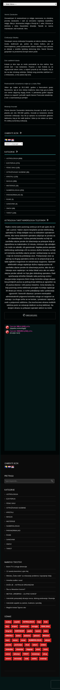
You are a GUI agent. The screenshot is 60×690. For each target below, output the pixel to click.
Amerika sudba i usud (14, 580)
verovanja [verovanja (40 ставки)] (17, 659)
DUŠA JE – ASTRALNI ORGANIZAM (20, 585)
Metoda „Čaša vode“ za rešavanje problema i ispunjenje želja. (29, 576)
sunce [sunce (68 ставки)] (8, 654)
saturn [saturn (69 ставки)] (35, 645)
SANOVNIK (10, 204)
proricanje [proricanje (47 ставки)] (18, 645)
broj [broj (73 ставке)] (7, 626)
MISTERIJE (10, 186)
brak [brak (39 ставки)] (45, 622)
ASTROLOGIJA (12, 158)
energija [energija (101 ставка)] (35, 626)
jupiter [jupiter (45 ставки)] (30, 631)
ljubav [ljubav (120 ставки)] (18, 636)
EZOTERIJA (10, 163)
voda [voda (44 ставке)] (26, 659)
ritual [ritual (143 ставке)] (27, 645)
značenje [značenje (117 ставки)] (43, 659)
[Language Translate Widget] (13, 143)
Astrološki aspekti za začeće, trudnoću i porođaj (24, 603)
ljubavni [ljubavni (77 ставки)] (36, 636)
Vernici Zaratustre (11, 14)
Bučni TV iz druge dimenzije (16, 567)
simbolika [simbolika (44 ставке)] (9, 649)
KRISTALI (10, 177)
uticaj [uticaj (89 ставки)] (45, 654)
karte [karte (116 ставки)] (46, 631)
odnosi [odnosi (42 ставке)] (47, 640)
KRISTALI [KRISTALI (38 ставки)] (9, 636)
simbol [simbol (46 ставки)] (43, 645)
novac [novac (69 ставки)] (23, 640)
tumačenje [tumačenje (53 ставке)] (35, 654)
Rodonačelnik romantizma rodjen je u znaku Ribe (22, 84)
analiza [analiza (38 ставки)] (8, 622)
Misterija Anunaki (10, 107)
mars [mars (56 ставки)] (7, 640)
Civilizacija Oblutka (11, 38)
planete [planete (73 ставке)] (8, 645)
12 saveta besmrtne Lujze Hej (17, 571)
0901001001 (30, 315)
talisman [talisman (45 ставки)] (17, 654)
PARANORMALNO (13, 195)
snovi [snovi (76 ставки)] (38, 649)
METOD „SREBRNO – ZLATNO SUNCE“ (21, 594)
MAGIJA (9, 181)
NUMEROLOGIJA (13, 190)
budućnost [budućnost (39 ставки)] (24, 626)
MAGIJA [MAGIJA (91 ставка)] (46, 636)
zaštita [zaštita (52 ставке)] (34, 659)
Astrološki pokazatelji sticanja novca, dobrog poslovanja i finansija (30, 598)
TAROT (9, 213)
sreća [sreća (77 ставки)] (45, 649)
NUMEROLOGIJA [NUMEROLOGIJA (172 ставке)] (35, 640)
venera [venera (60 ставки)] (8, 659)
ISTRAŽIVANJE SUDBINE (16, 172)
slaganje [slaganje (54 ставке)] (29, 649)
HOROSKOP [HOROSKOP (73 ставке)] (19, 631)
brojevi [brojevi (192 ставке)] (14, 626)
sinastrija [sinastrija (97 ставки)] (19, 649)
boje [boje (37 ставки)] (39, 622)
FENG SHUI (10, 168)
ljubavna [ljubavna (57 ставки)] (27, 636)
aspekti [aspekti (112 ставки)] (17, 622)
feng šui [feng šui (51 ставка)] (9, 631)
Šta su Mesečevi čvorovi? (15, 589)
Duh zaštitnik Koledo (12, 61)
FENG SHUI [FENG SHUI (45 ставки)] (45, 626)
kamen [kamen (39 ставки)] (38, 631)
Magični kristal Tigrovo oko (16, 607)
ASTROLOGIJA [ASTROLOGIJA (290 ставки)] (28, 622)
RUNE (8, 199)
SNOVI (9, 208)
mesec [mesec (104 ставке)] (15, 640)
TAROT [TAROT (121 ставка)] (25, 654)
